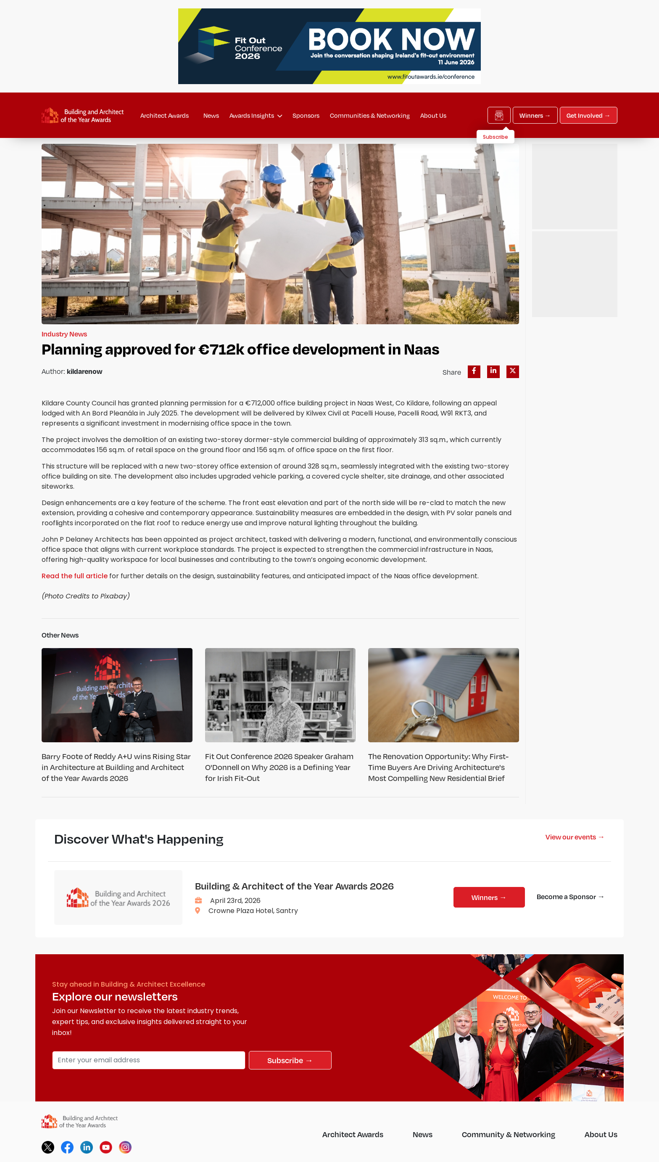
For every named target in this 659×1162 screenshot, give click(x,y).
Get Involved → (589, 115)
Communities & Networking (370, 115)
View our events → (575, 836)
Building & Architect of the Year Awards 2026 (294, 886)
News (211, 115)
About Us (433, 115)
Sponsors (306, 115)
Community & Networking (508, 1134)
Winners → (535, 115)
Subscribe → (290, 1060)
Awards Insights (255, 115)
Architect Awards (164, 115)
